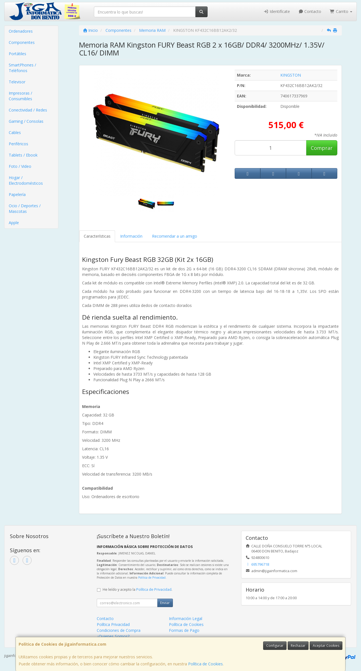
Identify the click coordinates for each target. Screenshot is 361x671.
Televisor (17, 81)
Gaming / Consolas (26, 121)
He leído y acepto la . (137, 589)
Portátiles (17, 53)
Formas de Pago (184, 630)
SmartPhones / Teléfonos (22, 67)
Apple (14, 222)
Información (131, 236)
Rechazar (298, 645)
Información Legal (185, 618)
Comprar (322, 147)
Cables (15, 132)
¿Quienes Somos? (113, 636)
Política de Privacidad (152, 577)
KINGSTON (290, 75)
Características (97, 236)
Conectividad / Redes (28, 110)
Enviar (165, 602)
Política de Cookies (205, 663)
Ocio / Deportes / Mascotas (25, 208)
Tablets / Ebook (23, 155)
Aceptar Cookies (326, 645)
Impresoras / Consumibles (20, 95)
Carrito (341, 11)
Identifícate (276, 11)
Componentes (22, 42)
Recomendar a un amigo (174, 236)
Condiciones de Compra (118, 630)
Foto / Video (20, 166)
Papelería (17, 194)
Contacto (310, 11)
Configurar (274, 645)
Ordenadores (21, 31)
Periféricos (18, 143)
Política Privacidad (113, 624)
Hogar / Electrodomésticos (26, 180)
